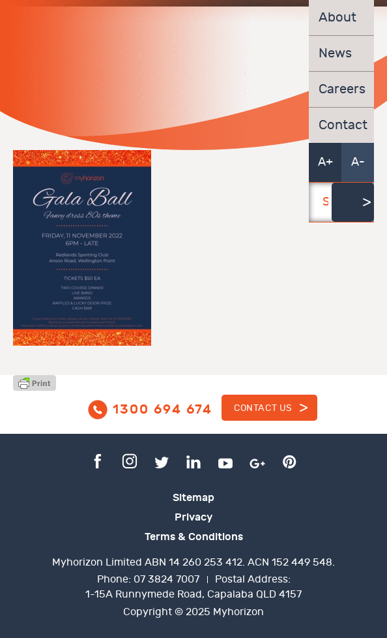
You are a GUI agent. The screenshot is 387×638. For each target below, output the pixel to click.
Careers (341, 89)
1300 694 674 (162, 410)
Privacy (193, 517)
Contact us (263, 408)
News (335, 53)
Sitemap (193, 497)
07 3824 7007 (166, 579)
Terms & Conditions (194, 536)
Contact (341, 125)
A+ (325, 162)
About (337, 17)
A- (358, 162)
